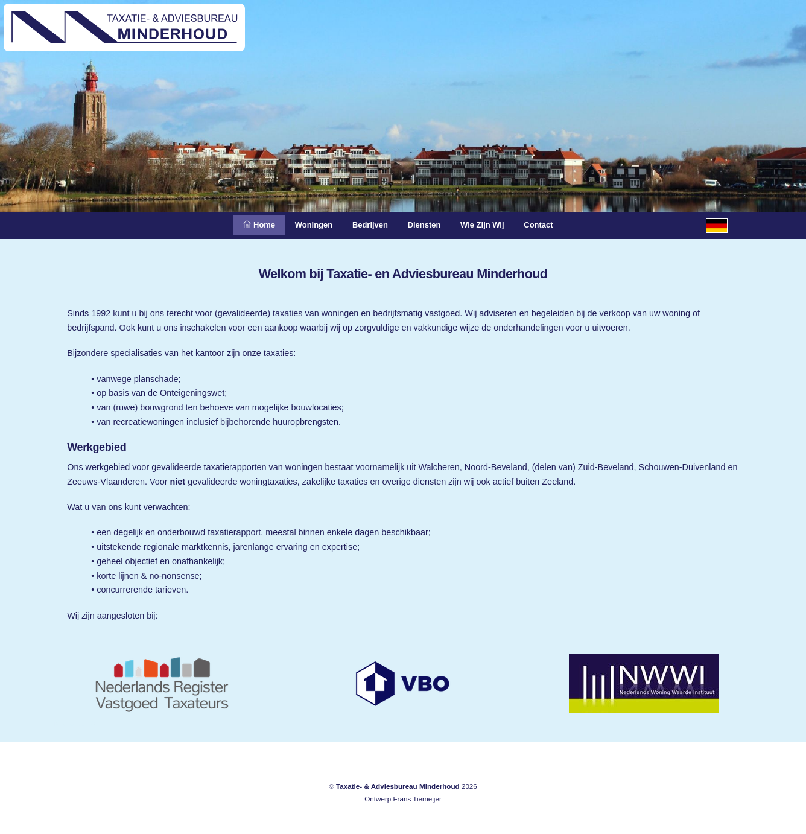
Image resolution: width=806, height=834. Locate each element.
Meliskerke (75, 723)
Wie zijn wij (491, 225)
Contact (554, 225)
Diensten (426, 225)
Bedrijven (367, 225)
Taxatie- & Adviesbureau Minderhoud (398, 786)
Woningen (304, 225)
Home (244, 225)
